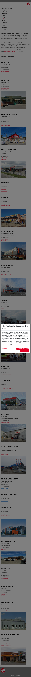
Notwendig (5, 344)
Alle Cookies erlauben (25, 351)
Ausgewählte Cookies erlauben (23, 348)
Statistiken (13, 344)
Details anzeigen (5, 348)
